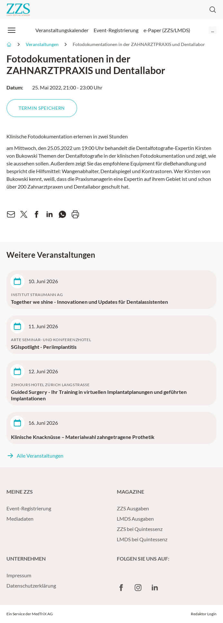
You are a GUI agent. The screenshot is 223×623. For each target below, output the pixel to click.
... (212, 30)
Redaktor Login (204, 613)
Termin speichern (42, 108)
